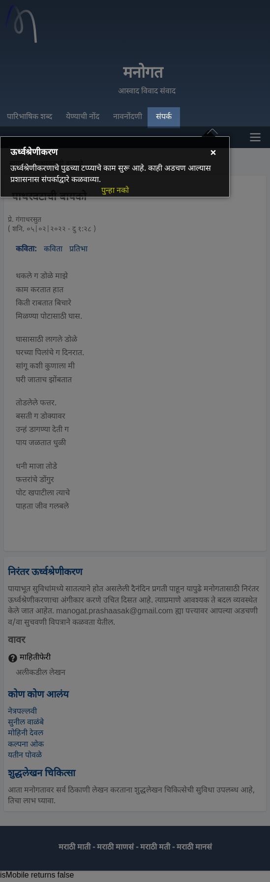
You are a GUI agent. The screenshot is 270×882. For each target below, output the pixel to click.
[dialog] (115, 166)
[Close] (213, 154)
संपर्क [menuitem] (164, 117)
